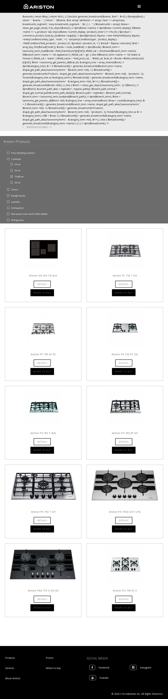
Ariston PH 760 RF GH (125, 433)
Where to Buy (42, 292)
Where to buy (53, 668)
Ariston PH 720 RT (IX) (125, 354)
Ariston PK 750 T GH (43, 511)
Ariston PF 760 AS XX (43, 354)
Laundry (15, 201)
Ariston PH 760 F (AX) (43, 433)
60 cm (18, 170)
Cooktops (16, 159)
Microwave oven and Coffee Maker (29, 214)
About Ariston (12, 678)
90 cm (18, 182)
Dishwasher (17, 207)
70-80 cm (19, 176)
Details (42, 284)
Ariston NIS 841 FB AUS (43, 275)
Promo (49, 657)
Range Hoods (18, 195)
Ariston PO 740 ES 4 (125, 590)
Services (9, 668)
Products (10, 657)
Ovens (14, 189)
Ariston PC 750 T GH (125, 275)
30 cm (18, 164)
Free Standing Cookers (23, 153)
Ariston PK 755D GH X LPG (125, 511)
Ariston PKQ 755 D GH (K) (43, 590)
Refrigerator (17, 220)
